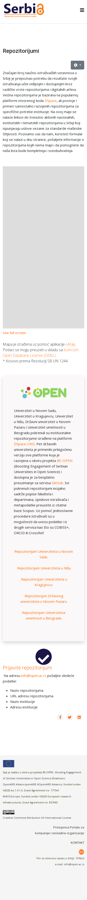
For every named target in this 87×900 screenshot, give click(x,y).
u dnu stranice (35, 139)
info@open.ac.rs (33, 675)
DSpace (51, 100)
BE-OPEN (64, 460)
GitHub (57, 482)
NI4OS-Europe (11, 796)
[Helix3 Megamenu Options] (82, 10)
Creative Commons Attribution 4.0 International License (37, 817)
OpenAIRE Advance (50, 784)
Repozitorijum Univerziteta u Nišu (44, 568)
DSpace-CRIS (24, 444)
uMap (70, 344)
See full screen (14, 332)
